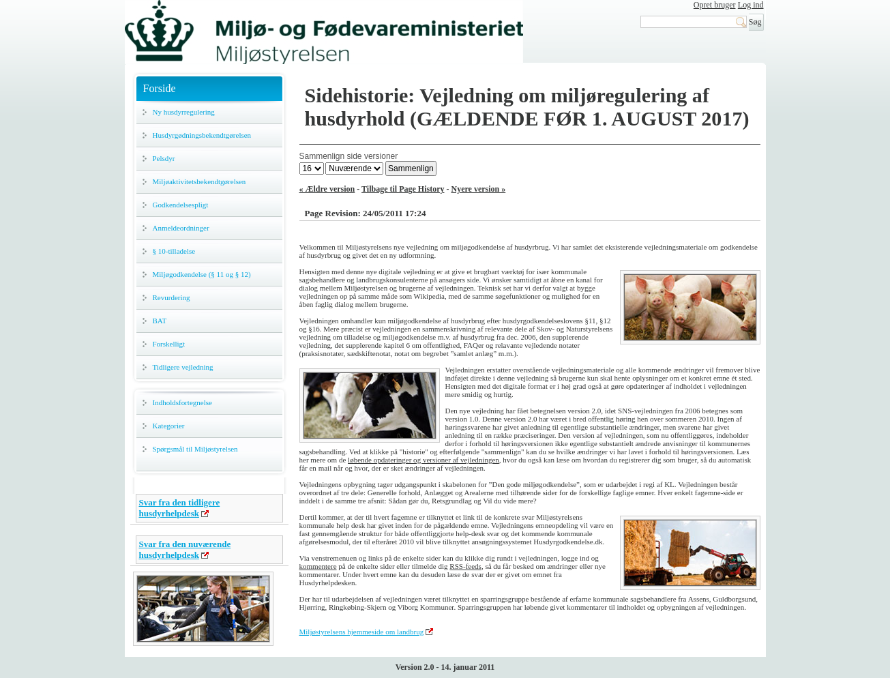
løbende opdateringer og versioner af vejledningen (423, 460)
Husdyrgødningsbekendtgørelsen (202, 135)
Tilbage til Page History (402, 189)
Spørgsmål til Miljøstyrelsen (195, 449)
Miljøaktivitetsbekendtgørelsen (199, 181)
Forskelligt (169, 344)
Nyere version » (478, 189)
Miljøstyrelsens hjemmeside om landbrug (361, 632)
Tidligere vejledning (183, 367)
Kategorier (169, 426)
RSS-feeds (465, 566)
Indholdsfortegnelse (182, 402)
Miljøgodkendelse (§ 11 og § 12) (202, 274)
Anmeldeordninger (181, 228)
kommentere (318, 566)
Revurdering (171, 297)
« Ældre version (327, 189)
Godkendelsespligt (181, 205)
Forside (159, 88)
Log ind (751, 5)
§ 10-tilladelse (174, 251)
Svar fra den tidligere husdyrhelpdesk (179, 507)
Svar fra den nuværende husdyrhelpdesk (185, 549)
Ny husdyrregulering (184, 112)
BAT (160, 320)
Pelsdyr (164, 158)
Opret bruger (715, 5)
